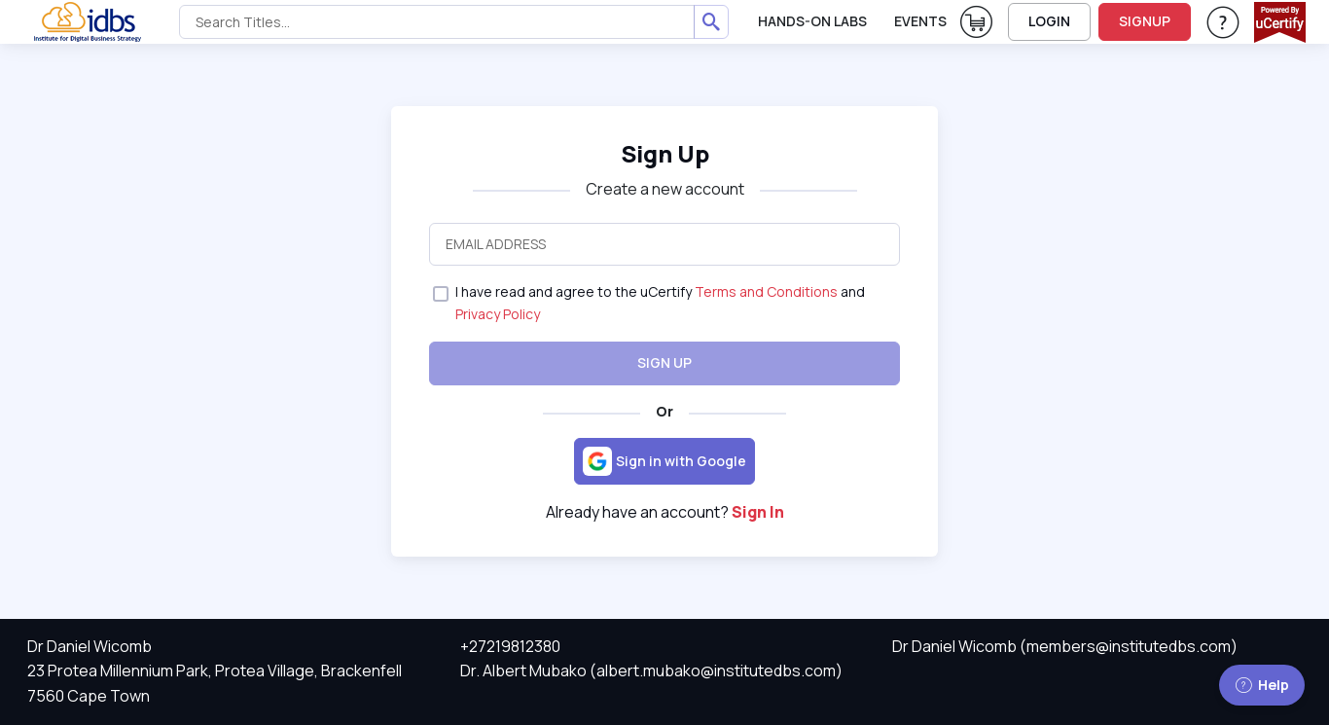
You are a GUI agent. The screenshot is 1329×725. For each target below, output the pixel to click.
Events (920, 21)
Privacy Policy (497, 314)
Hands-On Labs (812, 21)
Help (1262, 684)
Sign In (758, 512)
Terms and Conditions (766, 291)
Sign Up (665, 153)
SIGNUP (1144, 21)
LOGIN (1049, 21)
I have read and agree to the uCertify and (660, 302)
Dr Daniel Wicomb (89, 646)
